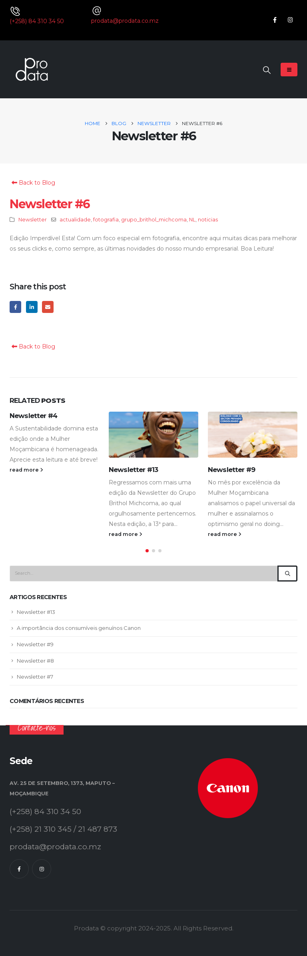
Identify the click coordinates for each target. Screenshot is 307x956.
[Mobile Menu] (289, 69)
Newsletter (32, 220)
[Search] (287, 574)
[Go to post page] (153, 435)
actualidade (75, 220)
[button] (267, 70)
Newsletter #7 (35, 677)
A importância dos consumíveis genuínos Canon (79, 628)
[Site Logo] (32, 69)
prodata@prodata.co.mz (125, 20)
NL (192, 220)
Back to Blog (32, 182)
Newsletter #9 (231, 470)
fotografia (106, 220)
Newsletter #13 (133, 470)
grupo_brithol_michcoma (154, 220)
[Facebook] (274, 19)
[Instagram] (290, 19)
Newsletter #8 (35, 661)
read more (26, 470)
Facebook (15, 307)
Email (48, 307)
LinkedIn (32, 307)
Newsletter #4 (33, 416)
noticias (208, 220)
